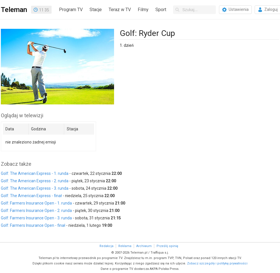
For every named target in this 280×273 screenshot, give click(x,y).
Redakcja (106, 246)
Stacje (96, 9)
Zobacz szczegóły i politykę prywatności (217, 263)
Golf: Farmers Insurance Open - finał (33, 225)
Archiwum (144, 246)
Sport (160, 9)
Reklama (124, 246)
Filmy (143, 9)
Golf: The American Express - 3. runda (34, 188)
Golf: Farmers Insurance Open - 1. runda (36, 203)
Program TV (71, 9)
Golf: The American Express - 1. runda (34, 173)
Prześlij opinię (167, 246)
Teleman (14, 10)
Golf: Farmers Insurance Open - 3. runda (36, 218)
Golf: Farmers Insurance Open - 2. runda (36, 210)
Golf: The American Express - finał (31, 195)
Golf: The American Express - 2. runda (34, 181)
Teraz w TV (120, 9)
